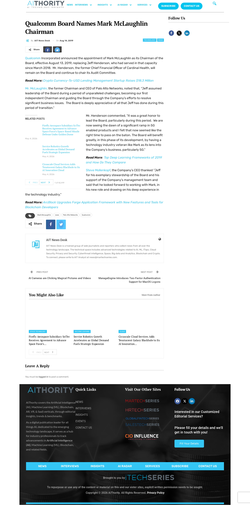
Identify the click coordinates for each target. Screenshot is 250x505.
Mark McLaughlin (44, 215)
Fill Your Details (189, 443)
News (160, 40)
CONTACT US (191, 6)
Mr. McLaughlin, (36, 88)
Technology (149, 40)
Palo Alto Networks (70, 215)
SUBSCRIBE (180, 466)
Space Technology (38, 331)
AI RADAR (126, 5)
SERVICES (146, 5)
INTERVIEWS (85, 5)
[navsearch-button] (214, 4)
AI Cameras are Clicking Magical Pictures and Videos (60, 278)
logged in (43, 376)
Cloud (122, 331)
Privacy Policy (155, 492)
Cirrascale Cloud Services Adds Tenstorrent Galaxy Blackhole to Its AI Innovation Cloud (61, 167)
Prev (32, 182)
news (57, 215)
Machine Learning (82, 331)
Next (46, 182)
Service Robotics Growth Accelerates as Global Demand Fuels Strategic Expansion (58, 149)
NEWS (70, 4)
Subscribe (168, 6)
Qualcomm (33, 58)
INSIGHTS (106, 5)
